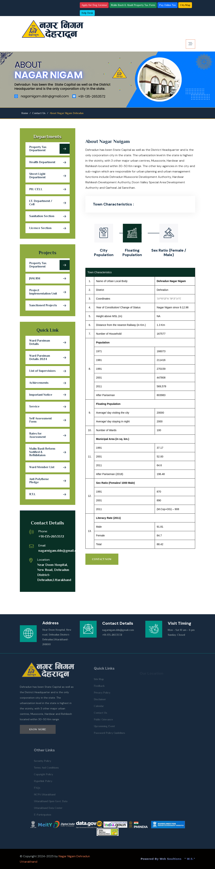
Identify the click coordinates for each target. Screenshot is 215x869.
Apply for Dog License (94, 5)
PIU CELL (49, 189)
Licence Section (49, 228)
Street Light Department (49, 176)
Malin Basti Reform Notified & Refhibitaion (49, 452)
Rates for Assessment (49, 435)
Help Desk (87, 12)
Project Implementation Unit (49, 292)
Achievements (49, 383)
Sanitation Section (49, 216)
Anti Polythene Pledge (49, 481)
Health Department (49, 162)
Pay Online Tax (167, 5)
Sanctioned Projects (49, 305)
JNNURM (49, 279)
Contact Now (102, 559)
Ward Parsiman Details (49, 342)
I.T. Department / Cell (49, 203)
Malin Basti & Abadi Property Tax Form (133, 5)
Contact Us (39, 113)
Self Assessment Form (49, 420)
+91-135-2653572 (51, 536)
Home (24, 113)
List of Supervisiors (49, 371)
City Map (185, 5)
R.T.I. (49, 494)
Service (49, 407)
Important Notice (49, 395)
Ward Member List (49, 467)
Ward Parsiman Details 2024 (49, 358)
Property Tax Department (49, 149)
